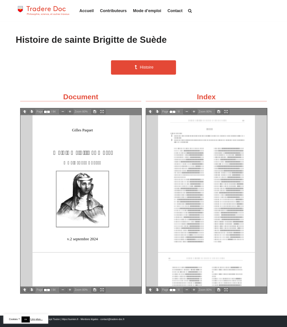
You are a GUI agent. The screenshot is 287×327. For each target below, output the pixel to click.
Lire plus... (36, 319)
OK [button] (25, 319)
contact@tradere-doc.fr (112, 319)
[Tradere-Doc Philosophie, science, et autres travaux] (44, 10)
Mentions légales (89, 319)
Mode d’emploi (147, 11)
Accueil (86, 11)
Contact (175, 11)
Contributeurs (113, 11)
